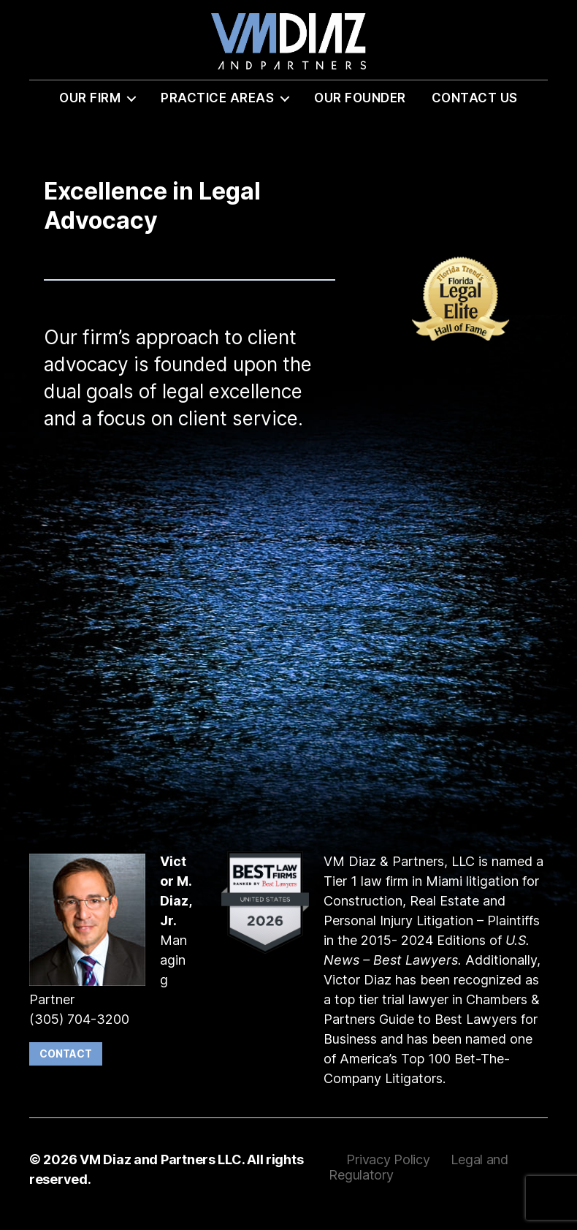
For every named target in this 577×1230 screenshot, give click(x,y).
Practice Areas (217, 107)
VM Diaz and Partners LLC (161, 1169)
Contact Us (475, 107)
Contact (65, 1063)
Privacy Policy (389, 1169)
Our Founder (360, 107)
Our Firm (90, 107)
